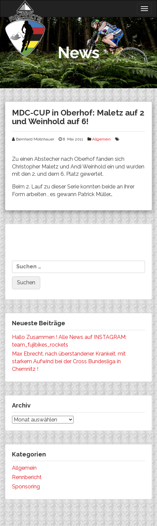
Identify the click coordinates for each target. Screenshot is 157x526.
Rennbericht (27, 477)
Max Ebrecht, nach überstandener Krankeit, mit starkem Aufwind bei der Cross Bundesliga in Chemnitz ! (69, 361)
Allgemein (101, 139)
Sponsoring (26, 486)
